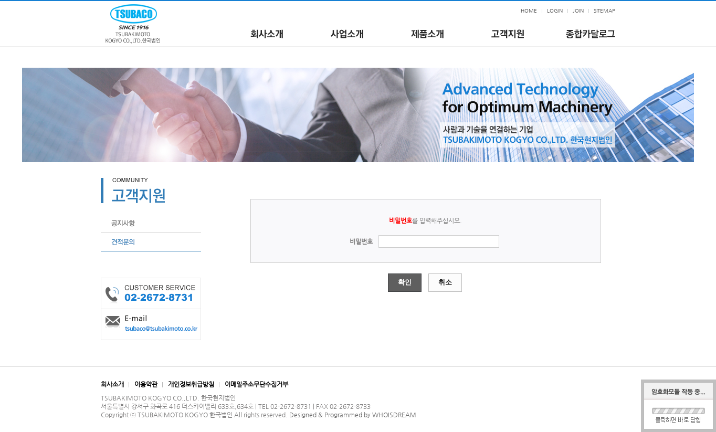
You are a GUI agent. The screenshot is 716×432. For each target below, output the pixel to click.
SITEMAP (604, 11)
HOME (529, 11)
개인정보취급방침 (191, 384)
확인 (405, 282)
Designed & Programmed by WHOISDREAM (352, 414)
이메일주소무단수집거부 (256, 384)
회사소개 (112, 384)
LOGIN (555, 11)
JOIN (578, 11)
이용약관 (145, 384)
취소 (445, 282)
